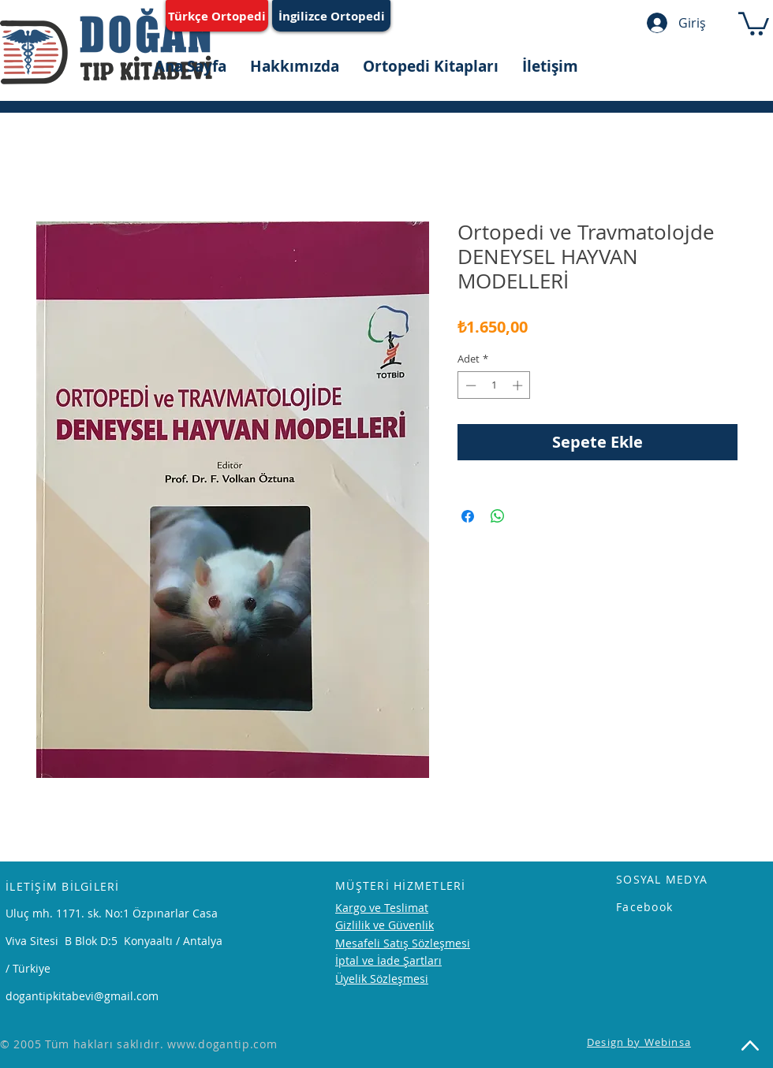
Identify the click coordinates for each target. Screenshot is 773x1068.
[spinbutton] (494, 385)
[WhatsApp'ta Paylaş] (497, 516)
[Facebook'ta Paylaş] (467, 516)
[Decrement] (469, 385)
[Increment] (519, 385)
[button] (753, 22)
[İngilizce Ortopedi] (331, 16)
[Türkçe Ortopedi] (217, 16)
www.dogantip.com (222, 1043)
